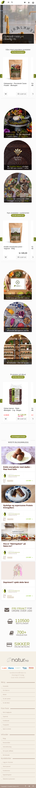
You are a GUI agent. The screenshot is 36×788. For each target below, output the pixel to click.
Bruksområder (6, 742)
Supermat (5, 716)
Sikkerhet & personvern (9, 779)
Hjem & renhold (7, 729)
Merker (4, 694)
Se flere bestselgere (18, 52)
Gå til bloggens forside (18, 436)
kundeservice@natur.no (18, 673)
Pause (33, 7)
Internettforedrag (7, 746)
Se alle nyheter (7, 698)
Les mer (28, 480)
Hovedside (5, 686)
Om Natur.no (6, 690)
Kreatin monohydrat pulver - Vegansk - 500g (13, 247)
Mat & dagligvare (7, 712)
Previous (3, 40)
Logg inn (29, 3)
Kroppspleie (6, 725)
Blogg (4, 738)
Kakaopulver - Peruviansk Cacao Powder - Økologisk (15, 84)
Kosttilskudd (6, 720)
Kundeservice (6, 770)
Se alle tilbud (6, 703)
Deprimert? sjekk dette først (16, 582)
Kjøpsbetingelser (7, 774)
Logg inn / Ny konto (8, 762)
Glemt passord (6, 766)
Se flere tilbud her (18, 377)
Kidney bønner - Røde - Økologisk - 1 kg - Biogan (12, 409)
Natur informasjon (14, 475)
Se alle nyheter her (18, 215)
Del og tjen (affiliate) (8, 751)
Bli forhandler (6, 755)
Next (33, 40)
